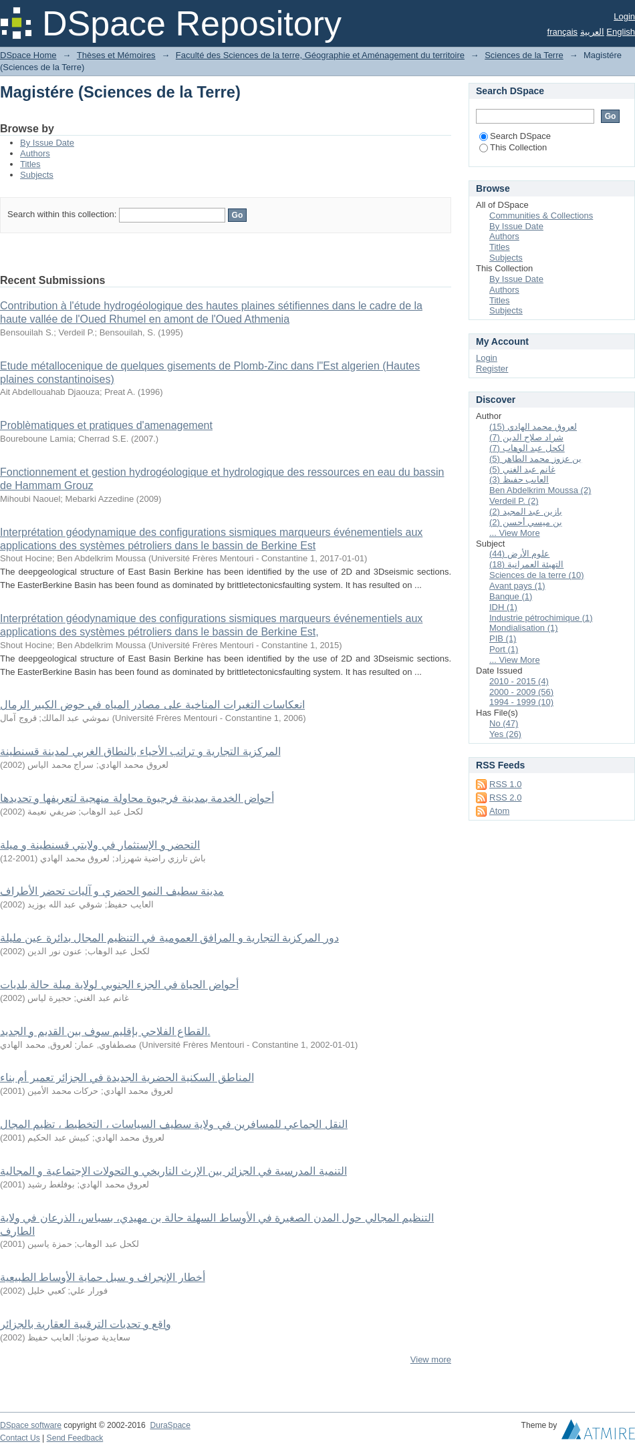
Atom (499, 811)
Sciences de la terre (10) (536, 575)
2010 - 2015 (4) (519, 681)
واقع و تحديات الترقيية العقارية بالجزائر (85, 1324)
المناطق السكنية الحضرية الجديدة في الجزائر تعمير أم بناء (127, 1077)
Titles (30, 164)
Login (624, 16)
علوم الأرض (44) (519, 554)
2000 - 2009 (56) (521, 692)
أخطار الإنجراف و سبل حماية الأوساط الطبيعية (102, 1277)
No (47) (503, 723)
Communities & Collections (541, 215)
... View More (514, 533)
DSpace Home (28, 55)
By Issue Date (47, 143)
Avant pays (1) (517, 586)
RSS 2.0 (505, 797)
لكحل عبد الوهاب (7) (527, 448)
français (562, 32)
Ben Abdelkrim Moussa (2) (540, 490)
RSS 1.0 (505, 784)
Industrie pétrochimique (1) (541, 618)
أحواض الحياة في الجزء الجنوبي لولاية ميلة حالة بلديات (119, 984)
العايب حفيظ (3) (519, 479)
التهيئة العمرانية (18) (526, 564)
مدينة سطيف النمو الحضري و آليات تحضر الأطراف (112, 891)
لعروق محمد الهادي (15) (533, 427)
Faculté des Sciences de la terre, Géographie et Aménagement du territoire (320, 55)
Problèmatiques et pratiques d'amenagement (106, 425)
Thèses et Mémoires (116, 55)
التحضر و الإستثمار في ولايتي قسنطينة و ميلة (100, 845)
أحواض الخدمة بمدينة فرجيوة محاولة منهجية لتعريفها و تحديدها (137, 798)
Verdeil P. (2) (513, 501)
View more (430, 1359)
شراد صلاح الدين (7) (526, 437)
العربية (592, 32)
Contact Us (20, 1438)
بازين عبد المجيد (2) (525, 512)
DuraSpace (170, 1425)
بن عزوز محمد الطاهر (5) (535, 459)
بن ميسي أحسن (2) (525, 522)
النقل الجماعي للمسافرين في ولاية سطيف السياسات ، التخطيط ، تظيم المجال (174, 1124)
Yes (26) (505, 734)
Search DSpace (515, 136)
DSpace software (30, 1425)
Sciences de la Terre (524, 55)
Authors (35, 153)
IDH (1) (503, 607)
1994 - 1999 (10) (521, 702)
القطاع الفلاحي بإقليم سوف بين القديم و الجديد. (105, 1031)
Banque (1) (510, 596)
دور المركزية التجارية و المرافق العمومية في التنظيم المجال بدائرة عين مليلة (169, 938)
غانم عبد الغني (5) (522, 469)
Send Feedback (75, 1438)
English (620, 32)
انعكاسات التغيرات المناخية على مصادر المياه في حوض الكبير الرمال (152, 704)
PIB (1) (502, 638)
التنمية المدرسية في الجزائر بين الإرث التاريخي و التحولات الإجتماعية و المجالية (173, 1171)
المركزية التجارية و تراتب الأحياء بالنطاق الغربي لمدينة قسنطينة (140, 751)
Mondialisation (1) (523, 628)
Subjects (36, 175)
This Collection (513, 147)
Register (492, 369)
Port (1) (503, 649)
